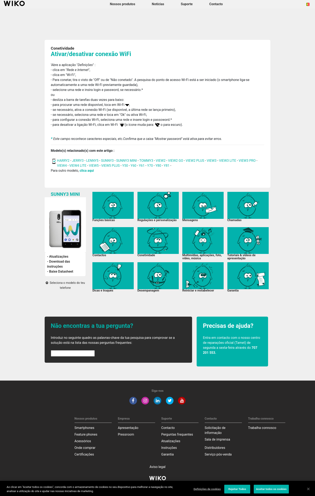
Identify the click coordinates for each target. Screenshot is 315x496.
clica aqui (87, 171)
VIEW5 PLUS (110, 166)
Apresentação (128, 428)
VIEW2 (160, 161)
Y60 (133, 166)
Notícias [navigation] (158, 4)
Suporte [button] (187, 4)
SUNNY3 (107, 161)
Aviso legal (157, 467)
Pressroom (126, 434)
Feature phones (86, 434)
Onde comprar (85, 448)
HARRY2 (63, 161)
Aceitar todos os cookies (271, 491)
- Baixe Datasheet (60, 271)
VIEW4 (62, 166)
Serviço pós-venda (218, 454)
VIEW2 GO (175, 161)
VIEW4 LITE (77, 166)
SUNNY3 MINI (126, 161)
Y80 (158, 166)
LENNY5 (92, 161)
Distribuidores (215, 448)
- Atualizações (58, 256)
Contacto (168, 428)
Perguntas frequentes (177, 434)
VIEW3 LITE (227, 161)
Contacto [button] (216, 4)
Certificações (84, 454)
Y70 (150, 166)
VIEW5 (94, 166)
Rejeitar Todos (237, 491)
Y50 (125, 166)
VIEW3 (212, 161)
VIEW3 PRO (247, 161)
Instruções (169, 448)
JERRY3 (78, 161)
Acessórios (83, 441)
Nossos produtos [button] (122, 4)
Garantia (167, 454)
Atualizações (170, 441)
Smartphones (84, 428)
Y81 (167, 166)
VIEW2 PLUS (195, 161)
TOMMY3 (146, 161)
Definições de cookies (207, 491)
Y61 (142, 166)
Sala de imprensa (217, 439)
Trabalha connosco (262, 428)
